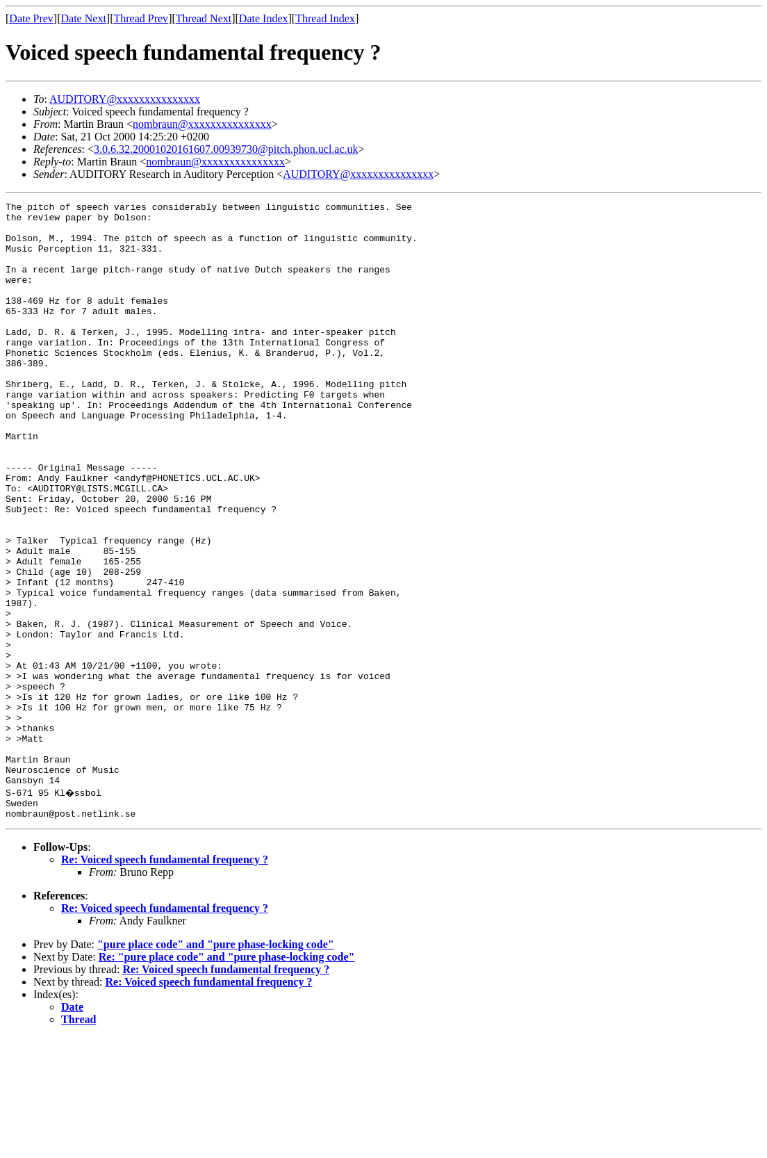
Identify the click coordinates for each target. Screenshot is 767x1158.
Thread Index (325, 18)
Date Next (83, 18)
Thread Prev (140, 18)
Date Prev (31, 18)
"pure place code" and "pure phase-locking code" (215, 1065)
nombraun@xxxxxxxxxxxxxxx (202, 124)
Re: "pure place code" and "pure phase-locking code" (227, 1078)
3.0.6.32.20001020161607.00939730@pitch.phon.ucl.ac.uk (226, 149)
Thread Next (203, 18)
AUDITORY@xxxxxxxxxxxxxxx (124, 99)
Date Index (263, 18)
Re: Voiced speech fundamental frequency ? (164, 980)
